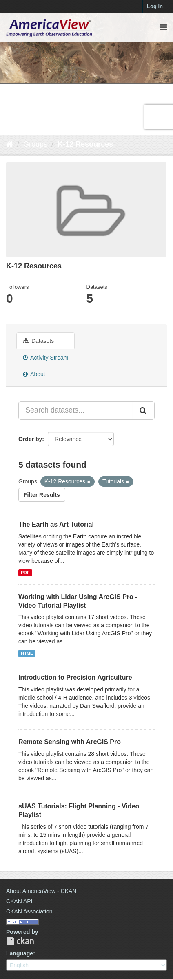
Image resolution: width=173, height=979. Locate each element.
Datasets (38, 341)
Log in (155, 6)
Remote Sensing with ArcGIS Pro (69, 741)
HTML (27, 653)
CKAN (20, 941)
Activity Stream (45, 357)
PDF (25, 572)
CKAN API (19, 901)
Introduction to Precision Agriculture (75, 677)
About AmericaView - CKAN (41, 891)
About (34, 374)
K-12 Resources (85, 144)
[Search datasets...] (75, 410)
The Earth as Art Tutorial (56, 524)
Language (19, 953)
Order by (30, 439)
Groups (35, 144)
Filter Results (42, 495)
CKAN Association (29, 911)
